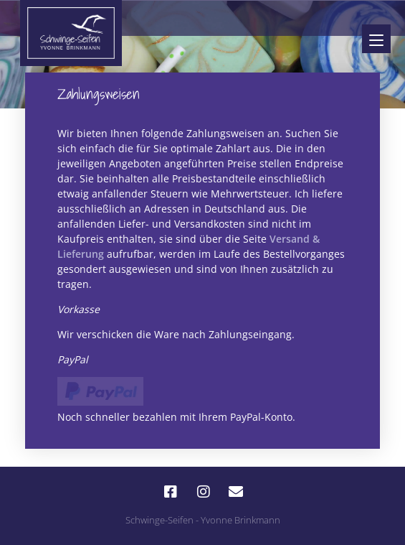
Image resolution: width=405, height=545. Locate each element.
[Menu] (376, 38)
